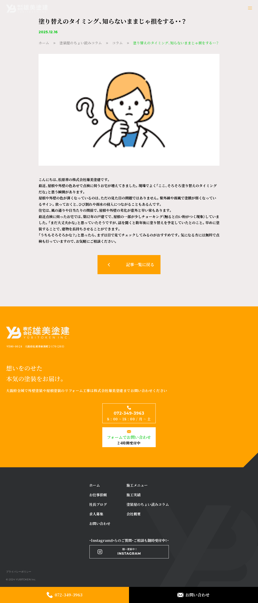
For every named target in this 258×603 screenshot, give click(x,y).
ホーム (44, 42)
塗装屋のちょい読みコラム (80, 42)
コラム (117, 42)
